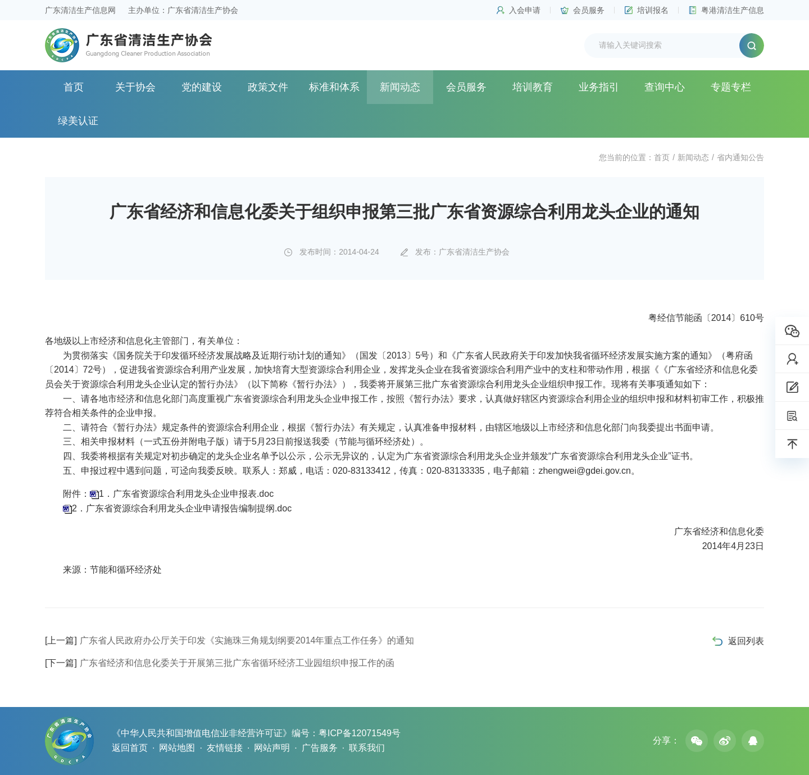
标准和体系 (334, 87)
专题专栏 (731, 87)
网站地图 (177, 748)
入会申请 (524, 10)
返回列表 (746, 641)
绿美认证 (78, 120)
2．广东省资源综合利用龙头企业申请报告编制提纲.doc (182, 508)
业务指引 (599, 87)
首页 (73, 87)
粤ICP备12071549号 (360, 733)
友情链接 (225, 748)
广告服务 (320, 748)
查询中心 (664, 87)
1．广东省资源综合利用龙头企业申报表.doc (186, 493)
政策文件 (268, 87)
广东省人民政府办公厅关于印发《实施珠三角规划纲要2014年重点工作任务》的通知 (229, 640)
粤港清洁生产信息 (732, 10)
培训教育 (532, 87)
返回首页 (130, 748)
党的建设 (201, 87)
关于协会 (135, 87)
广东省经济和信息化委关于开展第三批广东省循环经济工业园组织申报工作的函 (219, 663)
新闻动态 (400, 87)
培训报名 (653, 10)
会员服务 (589, 10)
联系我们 (367, 748)
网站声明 (272, 748)
